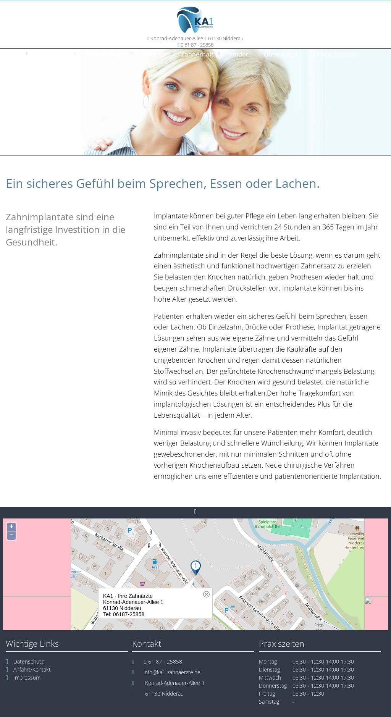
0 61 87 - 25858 (197, 44)
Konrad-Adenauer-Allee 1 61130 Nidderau (197, 38)
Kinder (238, 54)
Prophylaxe (53, 54)
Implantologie (105, 54)
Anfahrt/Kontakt (32, 669)
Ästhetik (153, 54)
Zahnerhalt (197, 54)
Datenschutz (28, 661)
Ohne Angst (280, 54)
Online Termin (334, 54)
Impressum (26, 677)
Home (12, 54)
